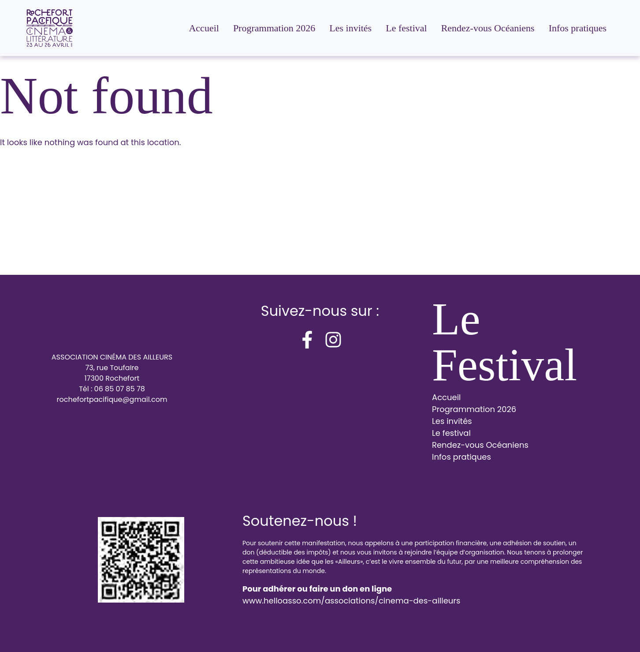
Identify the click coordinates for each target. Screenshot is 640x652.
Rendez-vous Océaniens (480, 444)
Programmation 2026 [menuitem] (274, 28)
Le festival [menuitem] (406, 28)
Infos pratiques (461, 456)
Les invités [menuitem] (350, 28)
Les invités (452, 421)
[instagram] (333, 340)
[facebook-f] (307, 340)
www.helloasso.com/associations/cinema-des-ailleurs (351, 600)
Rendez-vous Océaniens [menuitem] (488, 28)
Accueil (446, 397)
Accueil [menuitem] (204, 28)
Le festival (451, 432)
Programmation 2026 (474, 409)
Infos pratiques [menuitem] (578, 28)
